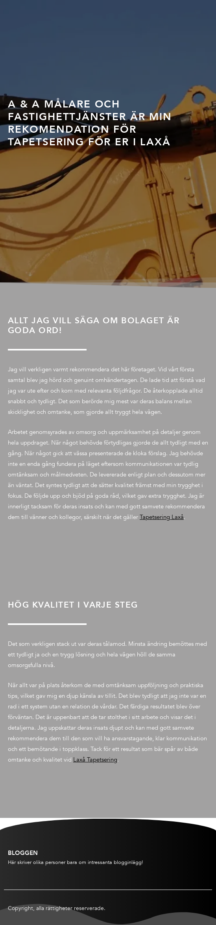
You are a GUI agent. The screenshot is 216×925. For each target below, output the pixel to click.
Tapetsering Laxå (162, 517)
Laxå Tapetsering (95, 759)
